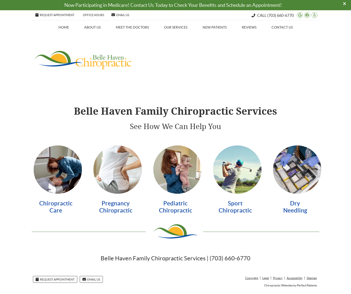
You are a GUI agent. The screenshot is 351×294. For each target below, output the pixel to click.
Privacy (278, 278)
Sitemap (312, 278)
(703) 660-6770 (280, 15)
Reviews (249, 27)
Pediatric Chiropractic (175, 207)
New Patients (215, 27)
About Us (92, 27)
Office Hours (93, 15)
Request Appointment (54, 15)
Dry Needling (295, 207)
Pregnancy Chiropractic (115, 207)
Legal (265, 278)
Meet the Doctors (132, 27)
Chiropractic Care (55, 207)
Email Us (120, 15)
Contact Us (282, 27)
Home (63, 27)
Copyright (251, 278)
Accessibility (294, 278)
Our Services (175, 27)
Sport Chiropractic (235, 207)
